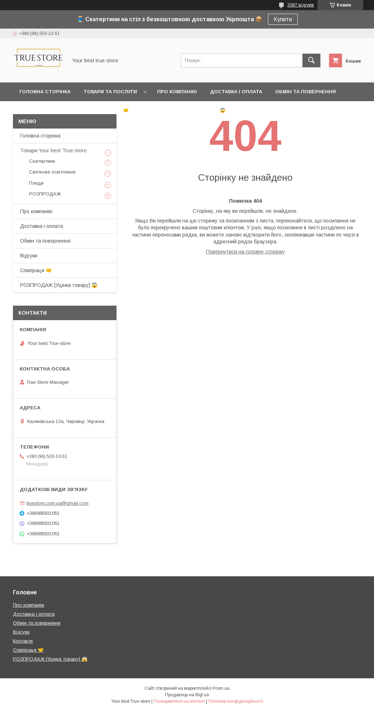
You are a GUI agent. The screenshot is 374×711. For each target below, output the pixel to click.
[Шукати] (311, 60)
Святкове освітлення (52, 172)
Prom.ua (221, 688)
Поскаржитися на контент (179, 701)
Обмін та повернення (305, 91)
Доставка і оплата (236, 91)
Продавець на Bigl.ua (187, 694)
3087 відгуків (300, 5)
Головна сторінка (44, 91)
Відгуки (29, 110)
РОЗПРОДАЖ (45, 194)
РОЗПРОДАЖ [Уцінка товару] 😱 (183, 110)
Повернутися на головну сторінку (245, 252)
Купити (283, 19)
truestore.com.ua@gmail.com (57, 503)
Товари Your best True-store (53, 150)
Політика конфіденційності (235, 701)
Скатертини (42, 161)
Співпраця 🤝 (111, 110)
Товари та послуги (110, 91)
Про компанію (177, 91)
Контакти (66, 110)
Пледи (36, 183)
